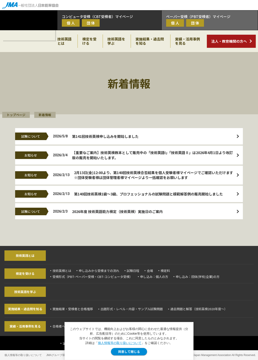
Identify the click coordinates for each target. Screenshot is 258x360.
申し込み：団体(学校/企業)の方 (198, 276)
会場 (150, 270)
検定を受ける (89, 41)
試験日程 (133, 270)
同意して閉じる (129, 351)
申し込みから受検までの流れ (99, 270)
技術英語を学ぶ (116, 41)
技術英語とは (64, 41)
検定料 (165, 270)
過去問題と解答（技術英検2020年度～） (198, 309)
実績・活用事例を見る (187, 41)
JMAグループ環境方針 (59, 355)
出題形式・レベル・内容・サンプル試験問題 (132, 309)
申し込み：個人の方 (154, 276)
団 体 (91, 23)
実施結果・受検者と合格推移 (72, 309)
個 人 (71, 23)
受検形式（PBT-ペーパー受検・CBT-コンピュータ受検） (92, 276)
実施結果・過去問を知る (149, 41)
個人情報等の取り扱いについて (119, 343)
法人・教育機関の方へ (229, 41)
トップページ (16, 115)
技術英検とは (61, 270)
